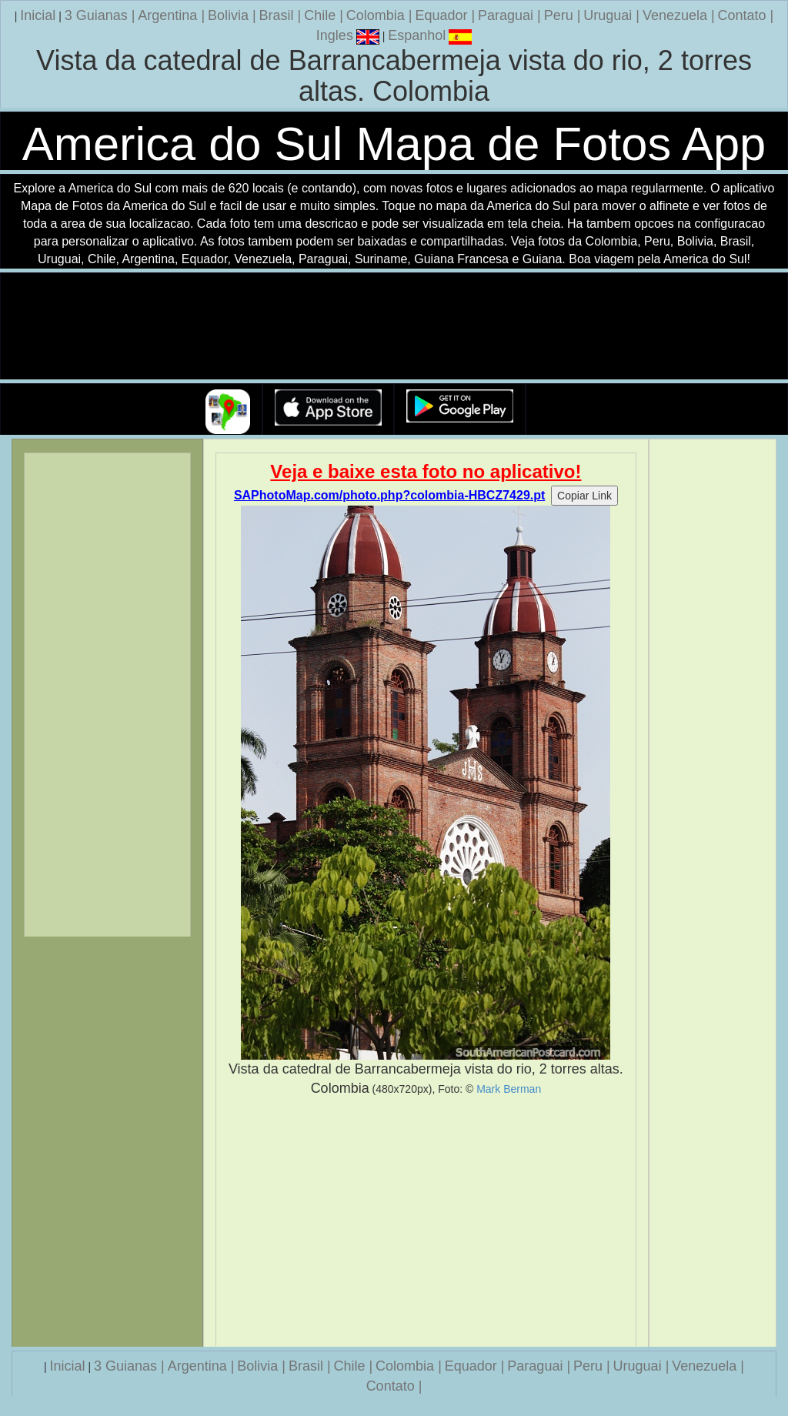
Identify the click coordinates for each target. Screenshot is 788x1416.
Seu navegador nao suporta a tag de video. (394, 327)
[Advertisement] (426, 1222)
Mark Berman (508, 1089)
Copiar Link (584, 495)
